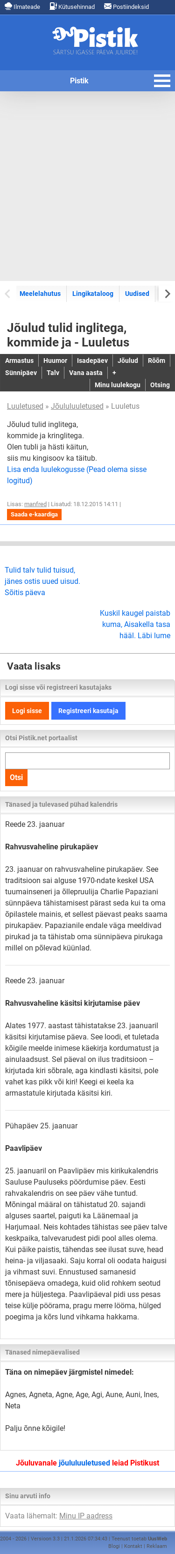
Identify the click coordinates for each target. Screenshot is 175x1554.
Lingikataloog (92, 293)
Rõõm (156, 360)
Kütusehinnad (72, 6)
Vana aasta (86, 372)
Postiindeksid (126, 6)
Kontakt (133, 1546)
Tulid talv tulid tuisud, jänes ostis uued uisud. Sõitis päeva (42, 581)
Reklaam (157, 1546)
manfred (35, 504)
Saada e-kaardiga (34, 514)
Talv (53, 372)
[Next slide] (167, 293)
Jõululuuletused (77, 406)
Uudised (137, 293)
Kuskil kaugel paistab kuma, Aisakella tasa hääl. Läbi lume (135, 624)
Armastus (19, 360)
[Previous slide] (8, 293)
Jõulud (128, 360)
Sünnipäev (21, 372)
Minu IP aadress (85, 1515)
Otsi (16, 777)
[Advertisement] (87, 186)
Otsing (160, 385)
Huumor (55, 360)
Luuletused (25, 406)
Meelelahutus (40, 293)
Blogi (114, 1546)
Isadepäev (92, 360)
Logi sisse (27, 710)
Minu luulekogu (117, 385)
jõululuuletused (84, 1462)
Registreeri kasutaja (88, 710)
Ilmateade (22, 6)
